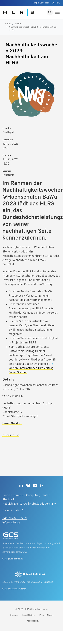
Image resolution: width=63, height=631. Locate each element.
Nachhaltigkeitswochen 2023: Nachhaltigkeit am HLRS (33, 29)
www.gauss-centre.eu (12, 559)
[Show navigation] (57, 12)
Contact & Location (13, 510)
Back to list (10, 435)
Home (8, 24)
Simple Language (40, 3)
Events (18, 24)
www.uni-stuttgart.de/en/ (14, 589)
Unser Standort (12, 423)
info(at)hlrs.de (11, 522)
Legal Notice (28, 615)
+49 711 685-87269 (14, 518)
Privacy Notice (46, 615)
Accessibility (33, 621)
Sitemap (14, 615)
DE (58, 3)
